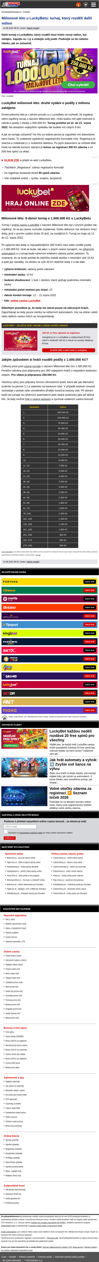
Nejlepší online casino (14, 965)
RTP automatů (11, 1099)
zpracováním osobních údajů (30, 833)
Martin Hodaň (33, 28)
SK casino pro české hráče (16, 1095)
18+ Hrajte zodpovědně (12, 1260)
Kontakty (12, 1257)
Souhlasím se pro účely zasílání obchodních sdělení (40, 833)
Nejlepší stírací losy (13, 1175)
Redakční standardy (27, 1257)
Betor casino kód (12, 973)
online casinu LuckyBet (25, 225)
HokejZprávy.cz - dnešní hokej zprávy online (24, 871)
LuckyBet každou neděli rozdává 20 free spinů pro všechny (72, 735)
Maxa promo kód (12, 1018)
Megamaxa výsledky (13, 1149)
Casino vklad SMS (12, 1108)
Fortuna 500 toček (12, 1063)
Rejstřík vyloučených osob (15, 924)
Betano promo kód (12, 1004)
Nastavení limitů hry (13, 1194)
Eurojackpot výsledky (13, 1153)
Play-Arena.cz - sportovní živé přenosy (68, 880)
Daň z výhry (10, 919)
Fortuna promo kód (12, 1000)
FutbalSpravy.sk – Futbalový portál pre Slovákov (72, 884)
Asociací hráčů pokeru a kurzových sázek (45, 1226)
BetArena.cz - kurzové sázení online (21, 858)
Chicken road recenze (14, 1121)
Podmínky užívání (45, 1257)
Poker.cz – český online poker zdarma (68, 876)
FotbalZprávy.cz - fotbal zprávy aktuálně (22, 867)
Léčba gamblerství (12, 1198)
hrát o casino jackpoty (38, 399)
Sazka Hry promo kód (14, 991)
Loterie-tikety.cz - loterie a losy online (67, 862)
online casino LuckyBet (25, 300)
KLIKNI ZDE (11, 160)
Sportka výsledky (12, 1144)
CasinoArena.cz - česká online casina (68, 858)
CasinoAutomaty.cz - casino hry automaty (69, 867)
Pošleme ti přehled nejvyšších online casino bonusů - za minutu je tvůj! (45, 821)
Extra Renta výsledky (13, 1162)
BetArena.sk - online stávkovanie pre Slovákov (25, 884)
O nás (3, 1257)
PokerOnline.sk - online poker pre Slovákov (70, 893)
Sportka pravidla (11, 1140)
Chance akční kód (12, 969)
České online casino (13, 956)
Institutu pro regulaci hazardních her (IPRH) (48, 1223)
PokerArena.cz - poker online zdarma (68, 871)
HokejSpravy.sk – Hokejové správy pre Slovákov (26, 893)
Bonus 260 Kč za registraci (16, 1041)
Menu (93, 5)
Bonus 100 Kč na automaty (16, 1050)
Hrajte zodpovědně (7, 552)
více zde (38, 555)
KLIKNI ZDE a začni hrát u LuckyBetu (68, 350)
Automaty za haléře (13, 1104)
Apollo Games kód (12, 1013)
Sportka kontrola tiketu (14, 1167)
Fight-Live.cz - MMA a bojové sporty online (23, 862)
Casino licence (11, 937)
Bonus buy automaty (13, 1126)
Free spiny (9, 1032)
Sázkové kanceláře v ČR (15, 941)
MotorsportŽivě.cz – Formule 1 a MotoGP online (26, 880)
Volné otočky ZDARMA (14, 1036)
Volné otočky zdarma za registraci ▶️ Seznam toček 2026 (70, 792)
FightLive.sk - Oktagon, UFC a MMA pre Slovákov (26, 889)
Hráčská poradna (12, 1203)
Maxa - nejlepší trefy (13, 1171)
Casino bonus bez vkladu (15, 1054)
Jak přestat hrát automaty (15, 1190)
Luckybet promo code (14, 982)
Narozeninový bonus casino (16, 1045)
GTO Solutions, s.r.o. (34, 1260)
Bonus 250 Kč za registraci (16, 1059)
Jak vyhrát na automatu (14, 1086)
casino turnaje (32, 366)
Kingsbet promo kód (13, 1009)
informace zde (52, 1238)
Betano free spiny (12, 1067)
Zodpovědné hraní (8, 1226)
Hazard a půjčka (11, 933)
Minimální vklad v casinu (15, 1090)
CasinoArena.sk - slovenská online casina (69, 889)
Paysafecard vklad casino (15, 1113)
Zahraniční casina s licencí (15, 960)
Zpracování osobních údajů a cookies (69, 1257)
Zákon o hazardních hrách (15, 928)
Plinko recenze (11, 1117)
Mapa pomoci (78, 1247)
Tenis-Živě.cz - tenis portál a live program (23, 876)
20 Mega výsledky (12, 1158)
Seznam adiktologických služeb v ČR (57, 1247)
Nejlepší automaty (12, 1081)
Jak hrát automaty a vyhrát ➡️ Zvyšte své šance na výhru (73, 764)
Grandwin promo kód (13, 996)
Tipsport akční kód (12, 978)
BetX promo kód (11, 987)
